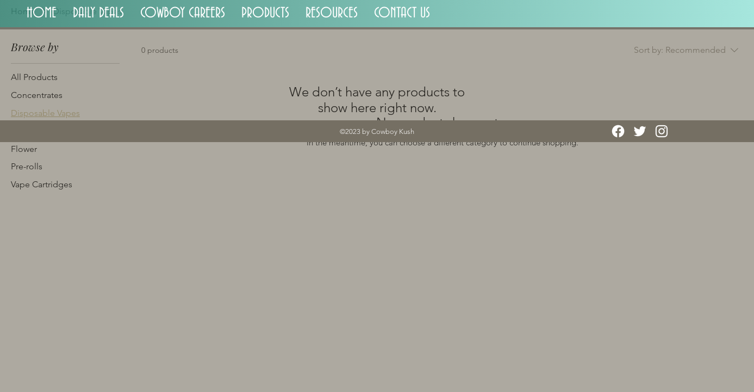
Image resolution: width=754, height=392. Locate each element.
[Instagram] (661, 131)
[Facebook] (618, 131)
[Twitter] (640, 131)
